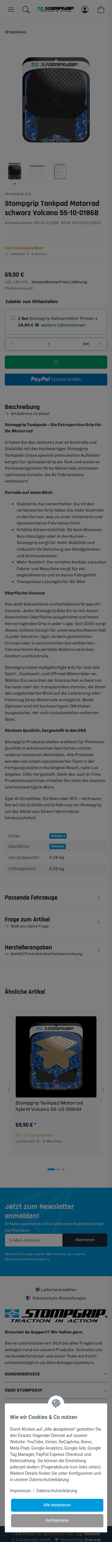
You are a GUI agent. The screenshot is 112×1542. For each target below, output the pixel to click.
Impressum (20, 1490)
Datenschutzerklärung (56, 1490)
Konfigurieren (57, 1520)
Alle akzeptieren (57, 1505)
